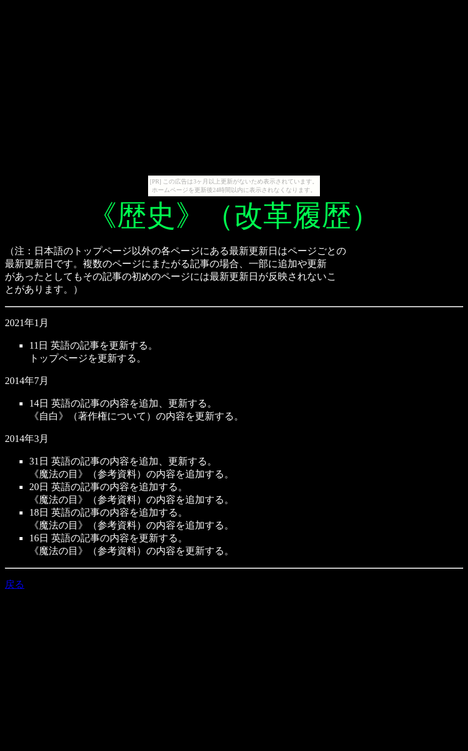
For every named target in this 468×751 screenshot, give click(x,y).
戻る (14, 584)
